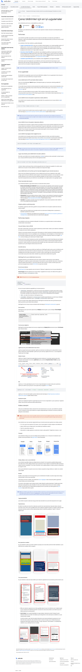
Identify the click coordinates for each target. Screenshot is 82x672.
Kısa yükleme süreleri (14, 6)
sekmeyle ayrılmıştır (35, 277)
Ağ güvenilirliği (76, 6)
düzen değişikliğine (42, 479)
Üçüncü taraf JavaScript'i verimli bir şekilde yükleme (36, 111)
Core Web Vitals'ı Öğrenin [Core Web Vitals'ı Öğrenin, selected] (25, 6)
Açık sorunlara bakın (52, 661)
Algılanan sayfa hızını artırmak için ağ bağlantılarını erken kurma (38, 139)
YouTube (72, 661)
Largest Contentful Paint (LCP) (26, 45)
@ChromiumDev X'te (74, 659)
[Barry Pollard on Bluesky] (41, 27)
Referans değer (30, 1)
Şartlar (17, 670)
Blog (49, 1)
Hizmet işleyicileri (23, 213)
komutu (47, 385)
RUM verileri (35, 264)
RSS (71, 665)
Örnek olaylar (62, 663)
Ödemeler (52, 6)
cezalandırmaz (37, 493)
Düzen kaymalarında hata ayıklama (34, 198)
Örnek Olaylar (54, 1)
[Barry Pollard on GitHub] (37, 27)
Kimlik (34, 6)
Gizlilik (20, 670)
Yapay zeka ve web (4, 6)
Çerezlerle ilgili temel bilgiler (44, 67)
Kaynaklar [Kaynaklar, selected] (16, 1)
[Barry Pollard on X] (36, 27)
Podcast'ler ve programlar (64, 664)
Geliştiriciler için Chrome (64, 659)
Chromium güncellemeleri (64, 661)
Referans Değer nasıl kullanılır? (41, 1)
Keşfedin (23, 1)
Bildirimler (58, 6)
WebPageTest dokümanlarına (50, 304)
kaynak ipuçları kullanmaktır (24, 118)
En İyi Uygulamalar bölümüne (40, 56)
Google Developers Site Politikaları (24, 650)
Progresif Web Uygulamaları (42, 6)
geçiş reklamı (34, 437)
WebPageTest (22, 269)
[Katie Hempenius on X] (23, 27)
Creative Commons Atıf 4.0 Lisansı (35, 649)
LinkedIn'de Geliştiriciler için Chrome (75, 664)
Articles (3, 4)
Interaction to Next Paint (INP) (26, 52)
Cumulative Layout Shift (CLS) (26, 58)
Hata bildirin (51, 659)
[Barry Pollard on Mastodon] (39, 27)
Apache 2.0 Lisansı (52, 649)
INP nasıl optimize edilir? (66, 6)
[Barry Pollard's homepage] (42, 27)
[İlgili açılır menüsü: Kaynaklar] (19, 1)
